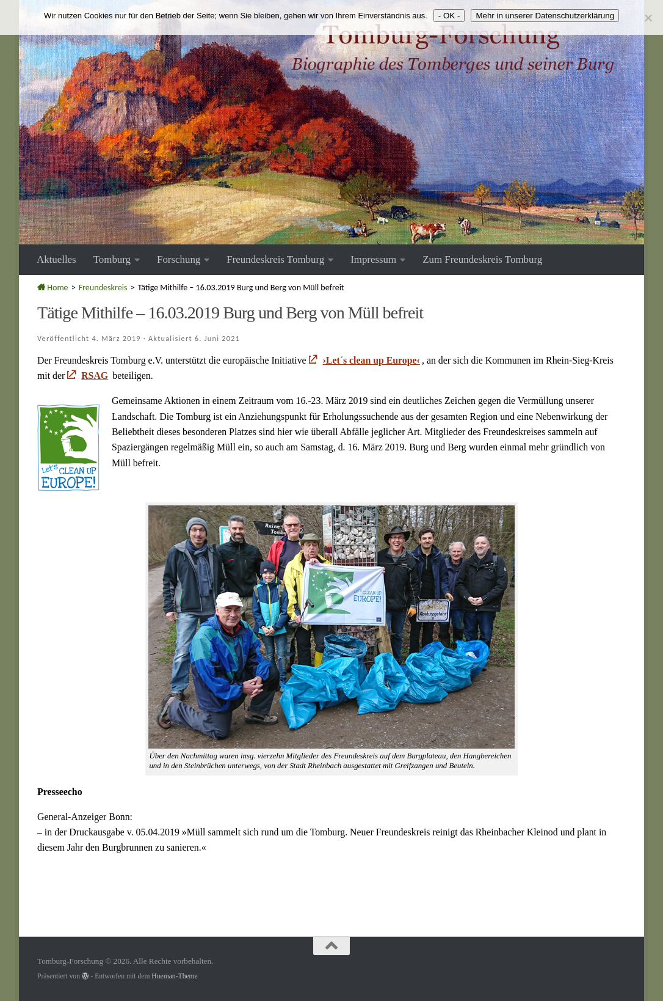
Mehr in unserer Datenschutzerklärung (545, 15)
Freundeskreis (103, 287)
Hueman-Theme (174, 976)
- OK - (449, 15)
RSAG (94, 375)
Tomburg (112, 259)
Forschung (178, 259)
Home (52, 287)
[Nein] (648, 18)
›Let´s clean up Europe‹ (371, 360)
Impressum (373, 259)
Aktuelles (56, 259)
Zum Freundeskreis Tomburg (482, 259)
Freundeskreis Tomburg (275, 259)
